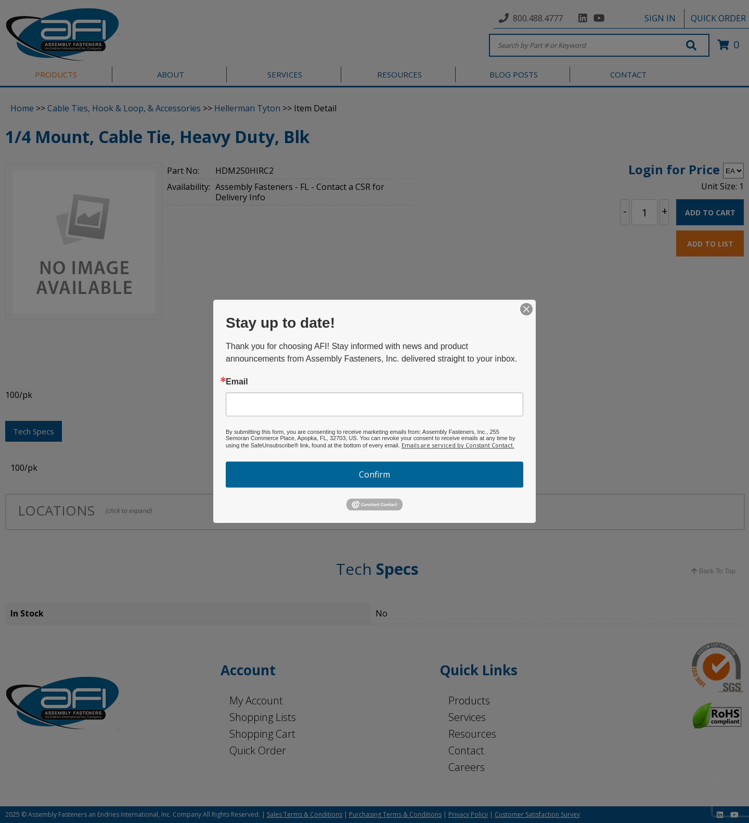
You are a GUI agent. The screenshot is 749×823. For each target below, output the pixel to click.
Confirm (374, 474)
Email (237, 382)
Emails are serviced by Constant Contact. (458, 445)
